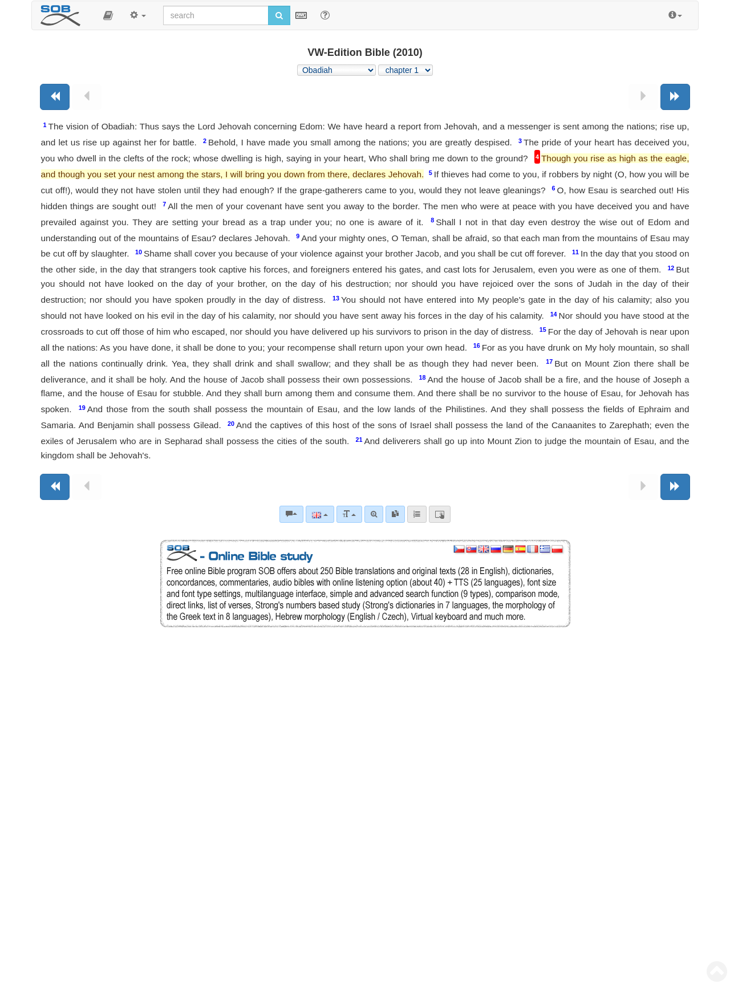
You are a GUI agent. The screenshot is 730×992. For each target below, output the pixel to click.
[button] (108, 15)
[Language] (320, 514)
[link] (395, 514)
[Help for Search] (325, 15)
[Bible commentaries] (291, 514)
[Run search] (279, 15)
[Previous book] (55, 97)
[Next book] (675, 97)
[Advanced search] (373, 514)
